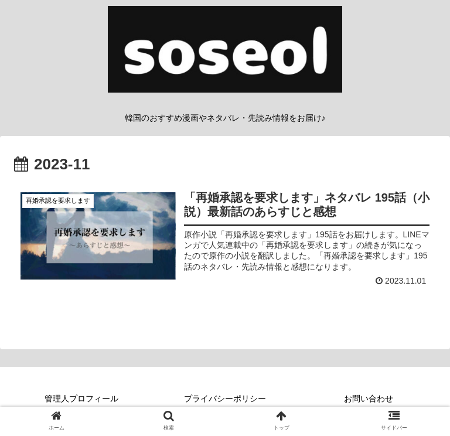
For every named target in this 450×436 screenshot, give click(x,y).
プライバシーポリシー (225, 398)
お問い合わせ (368, 398)
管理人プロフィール (81, 398)
